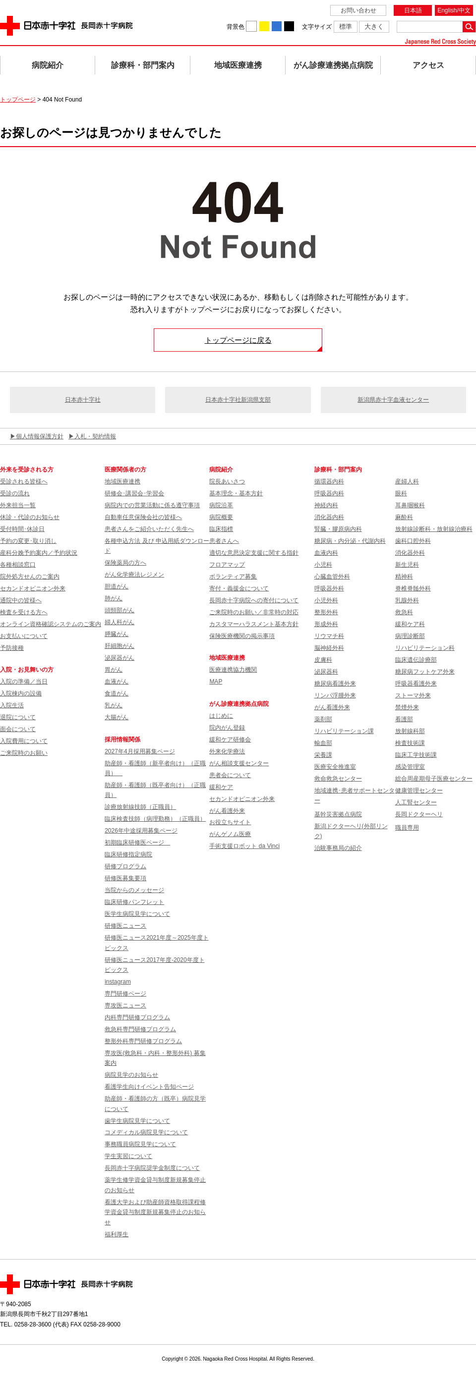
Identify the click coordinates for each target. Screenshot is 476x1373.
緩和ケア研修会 (230, 739)
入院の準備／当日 (24, 681)
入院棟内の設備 (21, 693)
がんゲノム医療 (230, 834)
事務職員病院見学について (140, 1144)
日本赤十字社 (83, 399)
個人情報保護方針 (39, 436)
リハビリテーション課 (344, 731)
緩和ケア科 (410, 624)
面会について (18, 729)
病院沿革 (221, 505)
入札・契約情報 (95, 436)
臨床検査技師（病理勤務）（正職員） (155, 818)
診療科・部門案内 (143, 65)
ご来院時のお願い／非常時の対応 (253, 612)
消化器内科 (329, 517)
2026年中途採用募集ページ (141, 830)
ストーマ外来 (413, 695)
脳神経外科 (329, 647)
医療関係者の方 (125, 469)
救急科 (404, 612)
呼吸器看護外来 (416, 683)
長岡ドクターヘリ (419, 814)
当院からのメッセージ (134, 890)
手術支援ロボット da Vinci (244, 846)
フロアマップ (227, 564)
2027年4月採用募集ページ (140, 751)
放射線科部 (410, 731)
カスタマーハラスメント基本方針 (253, 624)
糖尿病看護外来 (335, 683)
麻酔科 (404, 517)
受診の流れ (15, 493)
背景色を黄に (264, 26)
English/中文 (454, 10)
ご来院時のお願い (24, 752)
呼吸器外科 (329, 588)
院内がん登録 (227, 727)
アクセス (428, 65)
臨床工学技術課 (416, 754)
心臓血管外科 (332, 576)
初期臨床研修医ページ (137, 842)
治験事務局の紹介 (338, 848)
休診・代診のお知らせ (30, 517)
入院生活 (12, 705)
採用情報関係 (125, 739)
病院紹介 (47, 65)
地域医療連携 (238, 65)
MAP (215, 681)
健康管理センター (419, 790)
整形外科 (326, 612)
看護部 (404, 719)
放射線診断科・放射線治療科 (434, 529)
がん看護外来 (227, 810)
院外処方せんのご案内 (30, 576)
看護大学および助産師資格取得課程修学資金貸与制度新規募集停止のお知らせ (155, 1212)
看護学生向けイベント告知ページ (149, 1086)
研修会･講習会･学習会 (134, 493)
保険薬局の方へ (125, 562)
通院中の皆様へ (21, 600)
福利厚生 (116, 1234)
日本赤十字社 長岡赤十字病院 (66, 26)
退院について (18, 717)
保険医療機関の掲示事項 (242, 636)
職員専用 (407, 827)
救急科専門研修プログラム (140, 1029)
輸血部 (323, 742)
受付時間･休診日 (22, 529)
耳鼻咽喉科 (410, 505)
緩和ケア (221, 787)
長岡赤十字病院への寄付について (253, 600)
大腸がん (116, 717)
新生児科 (407, 564)
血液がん (116, 681)
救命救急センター (338, 778)
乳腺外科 (407, 600)
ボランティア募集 (233, 576)
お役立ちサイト (230, 822)
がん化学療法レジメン (134, 574)
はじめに (221, 715)
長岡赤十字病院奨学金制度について (152, 1167)
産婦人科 (407, 481)
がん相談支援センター (239, 763)
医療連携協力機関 (233, 669)
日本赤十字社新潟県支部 (238, 399)
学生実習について (128, 1156)
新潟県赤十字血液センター (393, 399)
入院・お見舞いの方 (27, 669)
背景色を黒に (289, 26)
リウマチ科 (329, 636)
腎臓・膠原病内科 (338, 529)
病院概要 (221, 517)
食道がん (116, 693)
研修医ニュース (125, 925)
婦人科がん (119, 622)
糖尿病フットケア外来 (425, 671)
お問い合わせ (358, 10)
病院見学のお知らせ (131, 1074)
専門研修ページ (125, 993)
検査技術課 (410, 742)
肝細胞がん (119, 645)
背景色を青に (276, 26)
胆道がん (116, 586)
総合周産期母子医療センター (434, 778)
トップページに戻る (238, 340)
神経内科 (326, 505)
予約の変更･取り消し (28, 540)
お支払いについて (24, 636)
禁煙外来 (407, 707)
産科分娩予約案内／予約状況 (38, 552)
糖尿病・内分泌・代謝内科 (350, 540)
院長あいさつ (227, 481)
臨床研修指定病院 (128, 854)
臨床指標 (221, 529)
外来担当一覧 (18, 505)
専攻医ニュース (125, 1005)
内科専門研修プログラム (137, 1017)
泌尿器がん (119, 657)
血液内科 (326, 552)
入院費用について (24, 741)
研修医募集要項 (125, 878)
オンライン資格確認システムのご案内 (50, 624)
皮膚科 (323, 659)
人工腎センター (416, 802)
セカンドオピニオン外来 (32, 588)
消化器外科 (410, 552)
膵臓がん (116, 634)
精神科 (404, 576)
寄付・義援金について (239, 588)
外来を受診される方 (27, 469)
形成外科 (326, 624)
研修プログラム (125, 866)
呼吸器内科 (329, 493)
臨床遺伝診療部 (416, 659)
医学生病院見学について (137, 913)
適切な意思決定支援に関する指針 (253, 552)
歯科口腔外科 (413, 540)
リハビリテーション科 (425, 647)
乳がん (113, 705)
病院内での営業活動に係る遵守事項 (152, 505)
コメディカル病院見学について (146, 1132)
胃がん (113, 669)
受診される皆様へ (24, 481)
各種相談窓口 (18, 564)
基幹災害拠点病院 (338, 814)
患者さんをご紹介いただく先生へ (149, 529)
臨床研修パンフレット (134, 901)
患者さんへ (224, 540)
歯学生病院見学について (137, 1120)
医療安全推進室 (335, 766)
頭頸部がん (119, 610)
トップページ (18, 99)
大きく (374, 26)
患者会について (230, 775)
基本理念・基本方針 (236, 493)
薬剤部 (323, 719)
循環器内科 (329, 481)
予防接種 (12, 647)
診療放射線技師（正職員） (140, 806)
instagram (118, 981)
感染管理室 (410, 766)
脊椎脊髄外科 (413, 588)
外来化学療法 (227, 751)
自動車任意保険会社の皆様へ (143, 517)
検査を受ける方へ (24, 612)
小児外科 (326, 600)
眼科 (401, 493)
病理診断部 (410, 636)
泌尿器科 (326, 671)
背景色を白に (251, 26)
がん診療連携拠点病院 (333, 65)
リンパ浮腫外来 (335, 695)
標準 (345, 26)
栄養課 (323, 754)
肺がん (113, 598)
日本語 (413, 10)
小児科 (323, 564)
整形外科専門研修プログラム (143, 1041)
